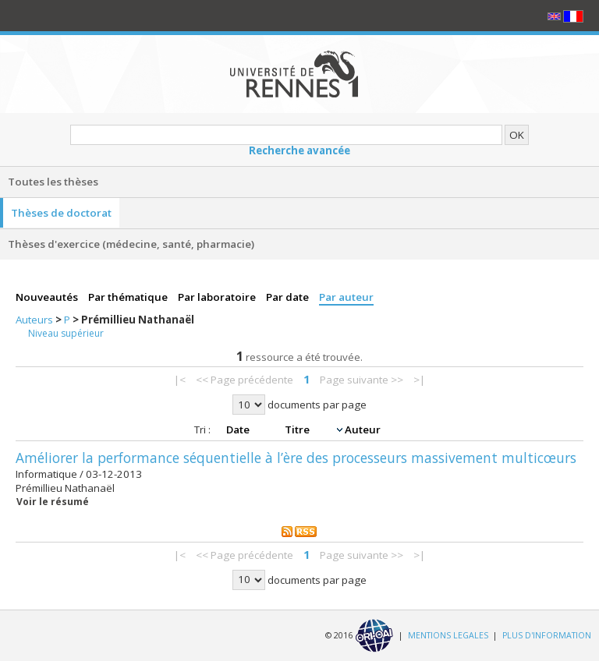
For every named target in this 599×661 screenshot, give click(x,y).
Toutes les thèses (53, 182)
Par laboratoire (218, 297)
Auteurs (35, 320)
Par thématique (129, 297)
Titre (298, 429)
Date (239, 429)
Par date (288, 297)
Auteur (363, 429)
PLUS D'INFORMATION (546, 634)
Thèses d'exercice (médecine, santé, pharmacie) (131, 244)
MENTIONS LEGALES (448, 634)
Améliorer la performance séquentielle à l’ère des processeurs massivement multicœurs (296, 457)
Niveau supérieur (66, 333)
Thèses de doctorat (61, 213)
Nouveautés (48, 297)
